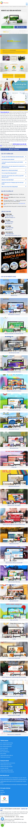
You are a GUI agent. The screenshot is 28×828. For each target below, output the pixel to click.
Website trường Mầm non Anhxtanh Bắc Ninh (14, 333)
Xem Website (8, 27)
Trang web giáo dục (4, 112)
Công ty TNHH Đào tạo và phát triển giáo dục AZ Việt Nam (14, 677)
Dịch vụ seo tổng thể (4, 748)
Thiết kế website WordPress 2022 (6, 770)
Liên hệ (1, 794)
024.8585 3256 (9, 233)
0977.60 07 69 (9, 227)
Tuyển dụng (2, 792)
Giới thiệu (2, 790)
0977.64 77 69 (9, 215)
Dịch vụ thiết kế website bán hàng (6, 742)
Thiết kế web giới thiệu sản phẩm (6, 766)
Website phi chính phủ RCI (14, 486)
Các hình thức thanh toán (9, 816)
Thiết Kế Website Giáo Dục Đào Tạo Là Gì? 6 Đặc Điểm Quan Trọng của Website (13, 782)
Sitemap (21, 816)
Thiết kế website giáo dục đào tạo (6, 755)
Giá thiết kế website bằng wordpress (7, 771)
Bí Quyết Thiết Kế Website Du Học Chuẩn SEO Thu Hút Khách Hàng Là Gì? (13, 779)
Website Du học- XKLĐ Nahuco (14, 505)
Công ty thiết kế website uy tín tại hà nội (7, 763)
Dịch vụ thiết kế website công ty (6, 744)
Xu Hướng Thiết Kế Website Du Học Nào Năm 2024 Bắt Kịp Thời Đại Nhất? (13, 784)
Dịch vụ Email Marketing (4, 751)
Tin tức (1, 816)
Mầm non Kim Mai (14, 620)
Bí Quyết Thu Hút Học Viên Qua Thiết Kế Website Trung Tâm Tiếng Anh (13, 777)
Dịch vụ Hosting (3, 753)
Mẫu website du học (14, 448)
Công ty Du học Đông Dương (14, 658)
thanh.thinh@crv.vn (10, 217)
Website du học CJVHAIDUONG (14, 734)
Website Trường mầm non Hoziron (14, 391)
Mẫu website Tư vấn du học (14, 314)
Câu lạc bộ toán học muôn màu (14, 410)
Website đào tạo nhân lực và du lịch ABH (14, 562)
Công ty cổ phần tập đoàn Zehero (14, 371)
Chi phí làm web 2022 (4, 768)
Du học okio (14, 467)
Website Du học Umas (14, 543)
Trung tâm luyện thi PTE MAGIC (14, 715)
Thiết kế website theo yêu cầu (5, 764)
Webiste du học (14, 295)
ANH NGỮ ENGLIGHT (14, 601)
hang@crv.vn (8, 223)
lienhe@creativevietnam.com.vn (13, 235)
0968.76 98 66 (9, 221)
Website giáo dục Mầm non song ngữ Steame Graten (14, 524)
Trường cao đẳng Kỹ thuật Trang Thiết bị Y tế (14, 696)
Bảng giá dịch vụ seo (4, 750)
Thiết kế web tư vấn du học (5, 757)
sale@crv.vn (8, 229)
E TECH (14, 639)
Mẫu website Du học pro (14, 429)
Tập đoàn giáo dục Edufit (14, 352)
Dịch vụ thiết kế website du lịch (6, 746)
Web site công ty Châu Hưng (14, 581)
